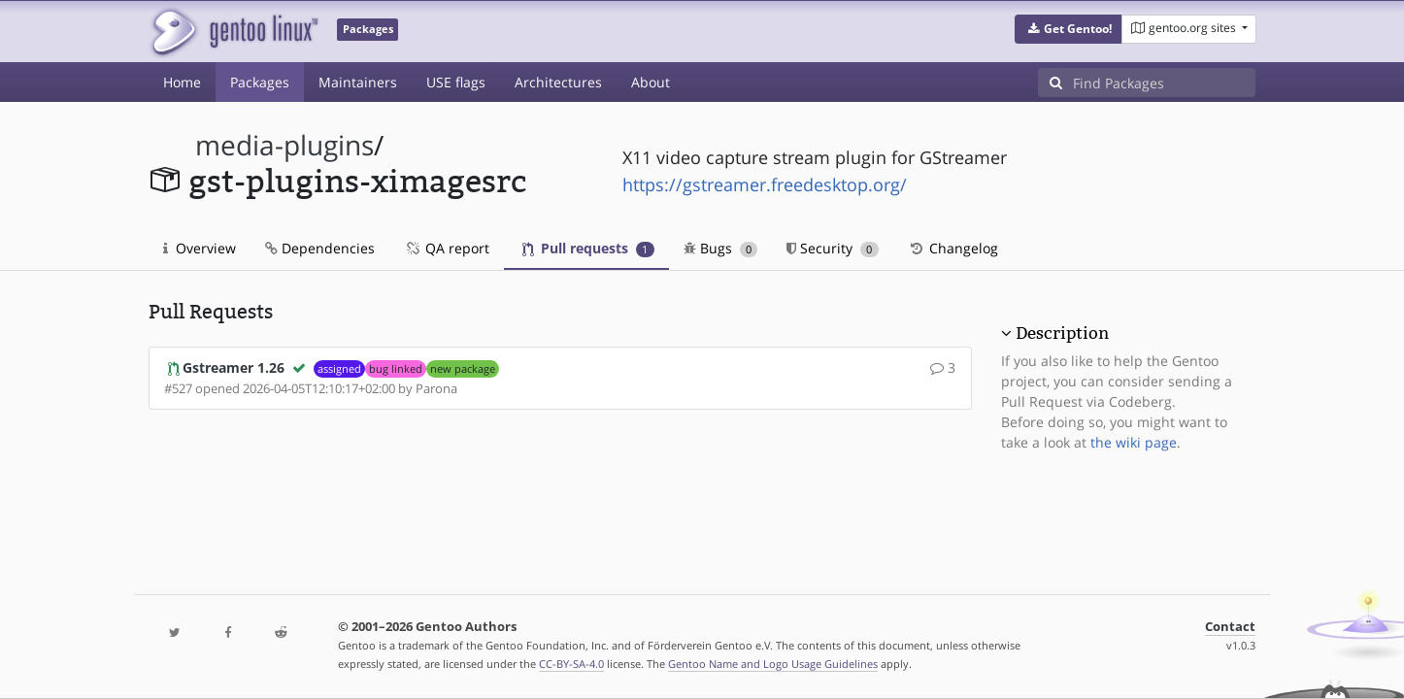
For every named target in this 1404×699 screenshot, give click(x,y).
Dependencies (320, 248)
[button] (1068, 29)
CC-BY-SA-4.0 (571, 663)
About (650, 82)
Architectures (558, 82)
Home (182, 82)
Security (832, 248)
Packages (259, 82)
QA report (446, 248)
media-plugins (284, 145)
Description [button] (1062, 333)
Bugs (721, 248)
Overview (199, 248)
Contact (1230, 626)
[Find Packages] (1164, 82)
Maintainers (357, 82)
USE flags (455, 82)
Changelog (953, 248)
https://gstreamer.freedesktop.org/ (764, 184)
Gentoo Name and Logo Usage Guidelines (773, 663)
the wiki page (1133, 442)
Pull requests (588, 248)
